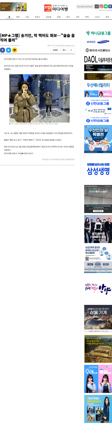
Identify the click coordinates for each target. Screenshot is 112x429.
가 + (64, 50)
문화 (107, 16)
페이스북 (2, 50)
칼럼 (59, 16)
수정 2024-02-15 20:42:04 (10, 45)
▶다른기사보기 (27, 153)
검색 (96, 6)
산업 (27, 16)
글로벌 (48, 16)
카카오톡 (14, 50)
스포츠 (97, 16)
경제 (18, 16)
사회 (77, 16)
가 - (71, 50)
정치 (68, 16)
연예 (87, 16)
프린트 (55, 50)
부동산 (37, 16)
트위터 (8, 50)
